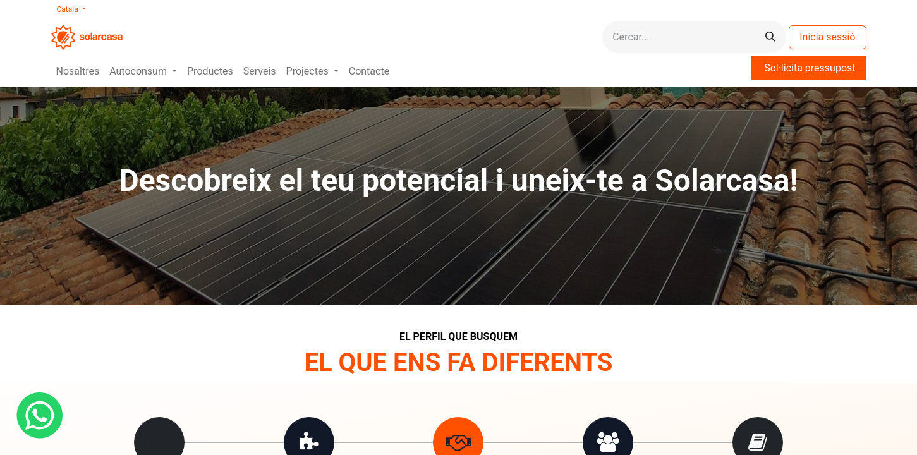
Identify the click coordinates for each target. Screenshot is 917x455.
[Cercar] (770, 37)
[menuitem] (78, 71)
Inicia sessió (827, 37)
